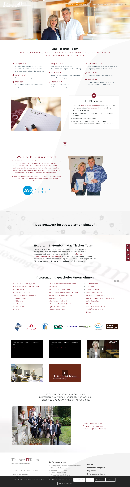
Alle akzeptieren (79, 479)
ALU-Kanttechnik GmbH (58, 301)
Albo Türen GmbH (19, 304)
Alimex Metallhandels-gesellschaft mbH (63, 292)
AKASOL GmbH (18, 301)
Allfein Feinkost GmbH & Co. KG (60, 295)
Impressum (91, 471)
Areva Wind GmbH (92, 289)
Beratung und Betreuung (90, 105)
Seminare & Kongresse (96, 468)
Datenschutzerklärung (96, 474)
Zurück (115, 281)
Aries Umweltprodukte (94, 292)
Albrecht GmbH (18, 307)
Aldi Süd (16, 309)
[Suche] (125, 4)
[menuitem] (78, 4)
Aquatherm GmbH (92, 284)
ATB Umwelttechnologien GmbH (97, 295)
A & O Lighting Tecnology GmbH (24, 284)
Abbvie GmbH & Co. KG (21, 292)
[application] (27, 349)
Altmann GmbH (55, 298)
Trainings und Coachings (96, 108)
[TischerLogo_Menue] (21, 4)
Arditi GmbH (90, 286)
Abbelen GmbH (18, 289)
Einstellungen (100, 479)
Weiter (118, 281)
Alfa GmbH (53, 286)
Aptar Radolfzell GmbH (57, 307)
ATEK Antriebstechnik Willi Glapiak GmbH (100, 298)
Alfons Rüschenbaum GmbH (59, 289)
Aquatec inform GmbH (57, 309)
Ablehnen (90, 479)
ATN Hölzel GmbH (92, 304)
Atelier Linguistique (93, 301)
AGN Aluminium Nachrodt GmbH (25, 295)
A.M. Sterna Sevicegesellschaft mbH (26, 286)
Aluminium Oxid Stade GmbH (60, 304)
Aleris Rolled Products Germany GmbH (63, 284)
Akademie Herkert (19, 298)
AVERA (88, 312)
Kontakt (90, 464)
